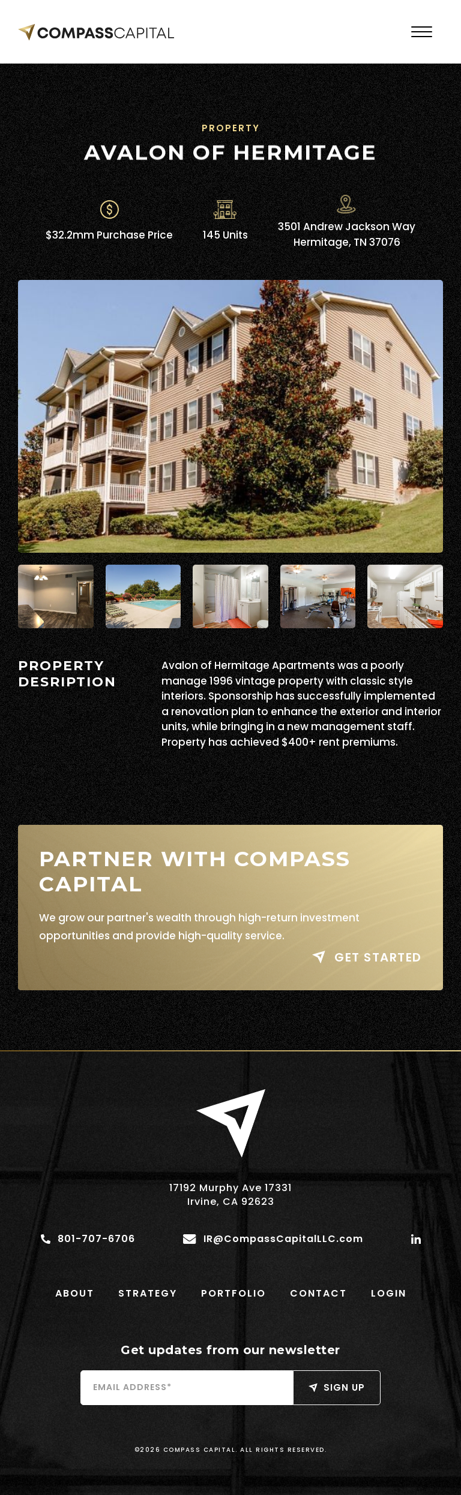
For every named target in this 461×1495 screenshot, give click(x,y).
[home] (96, 32)
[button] (421, 32)
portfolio (233, 1293)
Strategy (147, 1293)
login (388, 1293)
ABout (74, 1293)
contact (318, 1293)
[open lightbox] (230, 416)
